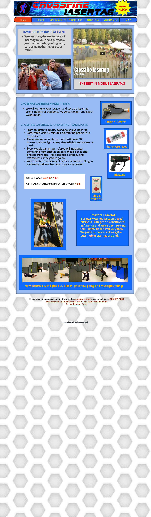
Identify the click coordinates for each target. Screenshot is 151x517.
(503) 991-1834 (116, 299)
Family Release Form (71, 301)
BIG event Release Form (95, 301)
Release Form (52, 301)
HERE (77, 183)
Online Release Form (76, 304)
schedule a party (82, 299)
